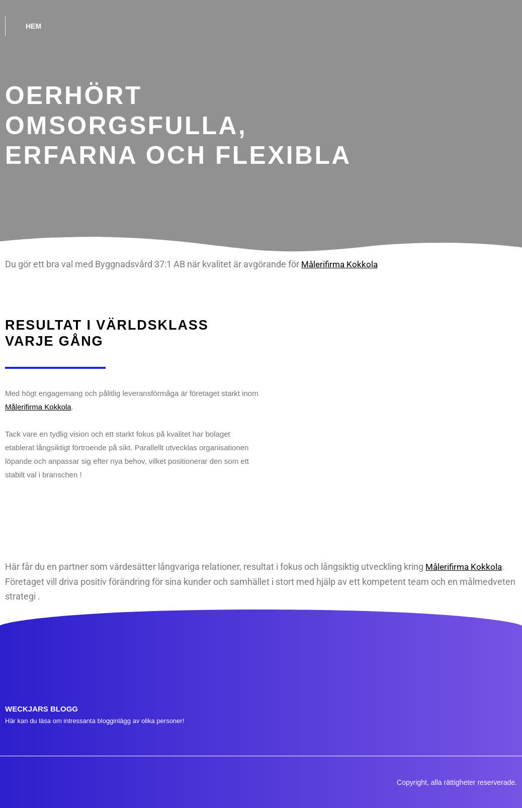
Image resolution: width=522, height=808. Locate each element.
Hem (33, 26)
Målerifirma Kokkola (341, 264)
